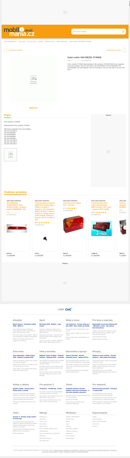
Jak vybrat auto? (44, 440)
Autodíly (40, 41)
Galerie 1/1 (33, 108)
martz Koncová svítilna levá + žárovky (72, 204)
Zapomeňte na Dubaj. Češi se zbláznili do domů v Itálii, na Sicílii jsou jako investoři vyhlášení (78, 366)
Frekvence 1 (96, 424)
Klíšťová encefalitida (72, 399)
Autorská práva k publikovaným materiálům (66, 450)
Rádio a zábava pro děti (99, 421)
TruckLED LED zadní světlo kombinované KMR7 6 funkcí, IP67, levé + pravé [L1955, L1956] (101, 206)
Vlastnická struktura (82, 451)
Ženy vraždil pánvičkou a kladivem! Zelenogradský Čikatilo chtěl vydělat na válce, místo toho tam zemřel (24, 330)
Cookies (60, 451)
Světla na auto (49, 41)
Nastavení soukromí (70, 451)
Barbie (68, 421)
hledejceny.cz (43, 416)
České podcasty (97, 419)
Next (125, 228)
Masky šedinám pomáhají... (100, 339)
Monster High (70, 419)
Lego (67, 424)
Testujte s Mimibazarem (73, 416)
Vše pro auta (32, 41)
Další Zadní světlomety (14, 200)
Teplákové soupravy (71, 431)
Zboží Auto (42, 435)
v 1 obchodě (11, 255)
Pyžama (68, 426)
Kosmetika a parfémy (72, 428)
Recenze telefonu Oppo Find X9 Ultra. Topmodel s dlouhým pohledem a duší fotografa (50, 373)
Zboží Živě (42, 419)
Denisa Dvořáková (18, 433)
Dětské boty (69, 433)
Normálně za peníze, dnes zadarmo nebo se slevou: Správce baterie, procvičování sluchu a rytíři (51, 368)
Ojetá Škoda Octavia (45, 438)
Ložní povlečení (70, 435)
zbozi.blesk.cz (43, 426)
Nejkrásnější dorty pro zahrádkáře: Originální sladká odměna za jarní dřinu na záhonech (104, 372)
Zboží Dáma (43, 424)
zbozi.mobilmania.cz (10, 41)
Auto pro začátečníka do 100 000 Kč (49, 433)
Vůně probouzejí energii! (99, 336)
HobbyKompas (43, 431)
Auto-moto (22, 41)
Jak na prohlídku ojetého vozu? (48, 428)
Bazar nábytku (70, 438)
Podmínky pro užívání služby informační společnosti (94, 450)
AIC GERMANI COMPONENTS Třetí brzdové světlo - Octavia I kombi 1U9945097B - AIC (17, 206)
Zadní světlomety (61, 41)
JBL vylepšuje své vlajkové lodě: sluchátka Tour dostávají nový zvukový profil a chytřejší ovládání (51, 362)
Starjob (94, 416)
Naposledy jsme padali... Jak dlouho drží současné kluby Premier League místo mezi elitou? (51, 336)
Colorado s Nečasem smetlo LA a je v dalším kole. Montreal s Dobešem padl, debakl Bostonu (50, 330)
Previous (5, 228)
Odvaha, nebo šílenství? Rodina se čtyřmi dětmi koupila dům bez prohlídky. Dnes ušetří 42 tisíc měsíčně (104, 332)
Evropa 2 (95, 426)
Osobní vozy (43, 421)
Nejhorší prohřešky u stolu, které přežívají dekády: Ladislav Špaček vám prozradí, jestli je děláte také (104, 366)
